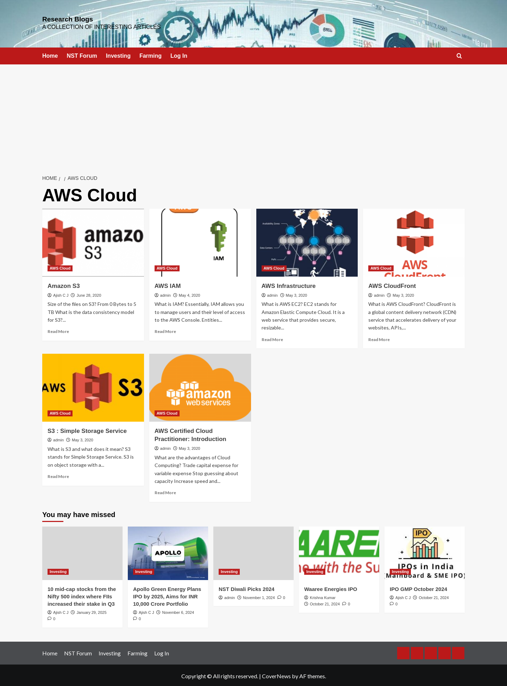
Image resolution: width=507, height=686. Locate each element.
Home (50, 54)
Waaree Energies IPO (330, 588)
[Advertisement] (253, 116)
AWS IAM (168, 284)
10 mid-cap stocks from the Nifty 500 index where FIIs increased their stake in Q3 (82, 595)
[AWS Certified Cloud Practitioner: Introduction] (200, 386)
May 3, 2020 (296, 293)
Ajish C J (60, 293)
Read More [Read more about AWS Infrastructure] (272, 338)
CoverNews (276, 674)
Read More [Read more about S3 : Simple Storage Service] (58, 475)
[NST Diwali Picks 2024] (253, 552)
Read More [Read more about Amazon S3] (58, 330)
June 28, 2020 (89, 293)
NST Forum (82, 54)
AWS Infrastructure (289, 284)
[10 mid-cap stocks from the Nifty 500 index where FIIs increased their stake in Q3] (82, 552)
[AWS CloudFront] (414, 241)
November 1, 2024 (259, 596)
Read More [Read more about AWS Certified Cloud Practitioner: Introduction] (165, 491)
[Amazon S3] (93, 241)
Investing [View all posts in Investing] (58, 570)
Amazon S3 (64, 284)
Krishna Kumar (323, 596)
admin (165, 293)
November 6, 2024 (178, 611)
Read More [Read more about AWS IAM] (165, 330)
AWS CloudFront (392, 284)
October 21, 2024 (325, 602)
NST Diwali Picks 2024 (246, 588)
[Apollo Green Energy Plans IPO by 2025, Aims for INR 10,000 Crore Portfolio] (168, 552)
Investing (118, 54)
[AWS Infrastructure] (307, 241)
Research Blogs (62, 18)
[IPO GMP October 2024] (424, 552)
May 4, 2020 (189, 293)
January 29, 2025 (92, 611)
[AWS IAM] (200, 241)
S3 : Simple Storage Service (87, 429)
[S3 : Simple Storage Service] (93, 386)
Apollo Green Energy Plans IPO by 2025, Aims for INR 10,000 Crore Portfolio (167, 595)
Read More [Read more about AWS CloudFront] (379, 338)
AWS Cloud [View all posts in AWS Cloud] (60, 267)
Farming (150, 54)
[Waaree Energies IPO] (339, 552)
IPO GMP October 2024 (418, 588)
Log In (178, 54)
